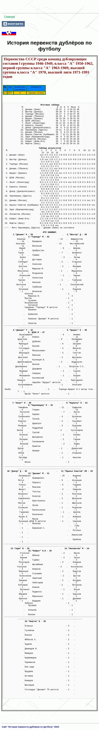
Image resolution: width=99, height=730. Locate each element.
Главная (9, 16)
